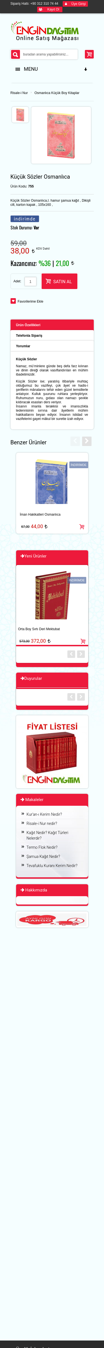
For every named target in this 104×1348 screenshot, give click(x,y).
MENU (52, 69)
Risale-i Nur (19, 93)
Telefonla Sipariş (29, 336)
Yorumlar (23, 346)
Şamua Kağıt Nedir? (43, 856)
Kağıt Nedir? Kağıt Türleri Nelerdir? (48, 835)
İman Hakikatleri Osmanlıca (40, 514)
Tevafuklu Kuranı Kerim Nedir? (52, 865)
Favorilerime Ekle (31, 301)
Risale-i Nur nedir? (42, 823)
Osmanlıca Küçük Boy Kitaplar (56, 93)
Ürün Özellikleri (28, 325)
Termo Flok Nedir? (42, 847)
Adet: (17, 281)
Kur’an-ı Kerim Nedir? (44, 814)
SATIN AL (58, 281)
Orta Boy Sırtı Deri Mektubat (39, 629)
